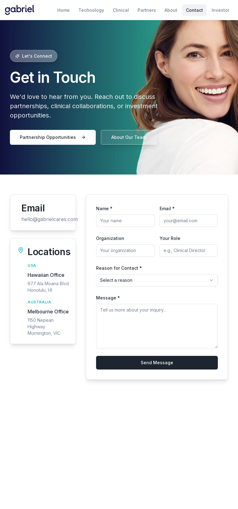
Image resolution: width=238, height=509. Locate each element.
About (171, 10)
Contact (194, 10)
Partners (147, 10)
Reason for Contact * (119, 268)
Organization (110, 238)
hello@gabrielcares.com (49, 219)
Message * (108, 297)
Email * (167, 208)
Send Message (157, 362)
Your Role (170, 238)
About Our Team (128, 137)
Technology (91, 10)
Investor (220, 10)
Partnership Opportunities (53, 137)
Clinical (121, 10)
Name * (104, 208)
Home (63, 10)
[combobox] (157, 280)
